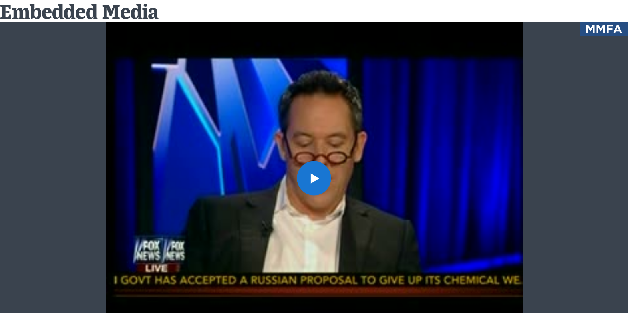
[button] (314, 178)
